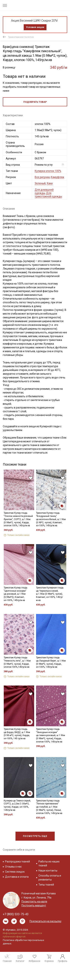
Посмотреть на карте (34, 901)
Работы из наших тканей (49, 863)
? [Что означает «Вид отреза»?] (62, 164)
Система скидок (15, 871)
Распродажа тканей (17, 861)
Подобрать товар (35, 101)
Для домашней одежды (44, 191)
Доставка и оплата (17, 876)
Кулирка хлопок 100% (48, 170)
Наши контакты (47, 870)
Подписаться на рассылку (45, 921)
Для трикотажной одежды (48, 195)
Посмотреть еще (35, 836)
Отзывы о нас (13, 866)
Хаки (50, 183)
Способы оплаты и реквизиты (49, 877)
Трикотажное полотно (21, 36)
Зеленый (40, 183)
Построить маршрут (33, 905)
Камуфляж (57, 177)
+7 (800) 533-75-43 (16, 914)
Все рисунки (42, 177)
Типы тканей (46, 884)
